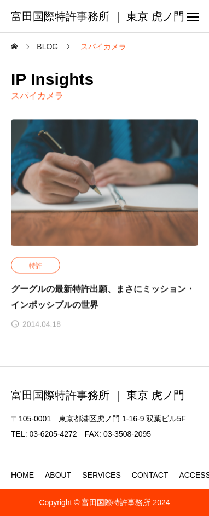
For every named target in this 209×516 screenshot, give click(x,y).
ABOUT (58, 475)
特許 (35, 266)
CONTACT (150, 475)
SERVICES (101, 475)
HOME (22, 475)
